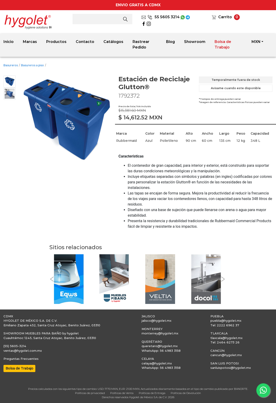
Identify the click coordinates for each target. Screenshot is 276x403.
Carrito (225, 17)
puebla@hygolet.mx (225, 320)
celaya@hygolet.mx (157, 363)
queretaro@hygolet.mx (160, 346)
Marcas (30, 41)
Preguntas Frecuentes (21, 359)
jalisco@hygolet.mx (156, 320)
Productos (56, 41)
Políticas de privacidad (90, 393)
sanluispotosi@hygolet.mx (230, 368)
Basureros (10, 65)
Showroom (194, 41)
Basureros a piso (32, 65)
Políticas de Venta (121, 393)
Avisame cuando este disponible (236, 88)
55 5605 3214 (164, 17)
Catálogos (113, 41)
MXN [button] (256, 41)
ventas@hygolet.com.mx (22, 350)
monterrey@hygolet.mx (160, 333)
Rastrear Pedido (141, 44)
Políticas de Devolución (186, 393)
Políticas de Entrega (152, 393)
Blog (170, 41)
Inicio (8, 41)
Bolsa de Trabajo (223, 44)
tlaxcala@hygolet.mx (226, 338)
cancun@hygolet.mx (226, 355)
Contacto (85, 41)
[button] (51, 279)
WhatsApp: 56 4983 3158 (161, 350)
